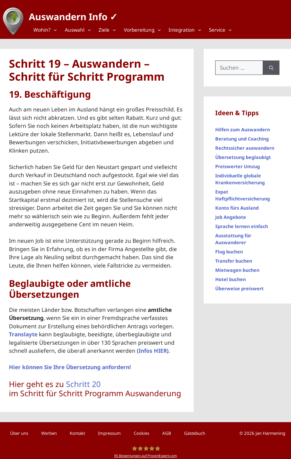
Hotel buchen (230, 277)
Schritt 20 (83, 381)
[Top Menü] (47, 29)
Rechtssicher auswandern (244, 145)
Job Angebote (230, 214)
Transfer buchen (233, 258)
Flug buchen (229, 249)
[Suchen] (271, 65)
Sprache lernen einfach (241, 224)
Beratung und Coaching (242, 136)
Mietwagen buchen (237, 267)
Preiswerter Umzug (237, 164)
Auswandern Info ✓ (70, 14)
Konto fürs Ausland (237, 205)
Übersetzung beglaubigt (243, 154)
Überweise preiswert (239, 286)
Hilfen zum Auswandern (242, 127)
